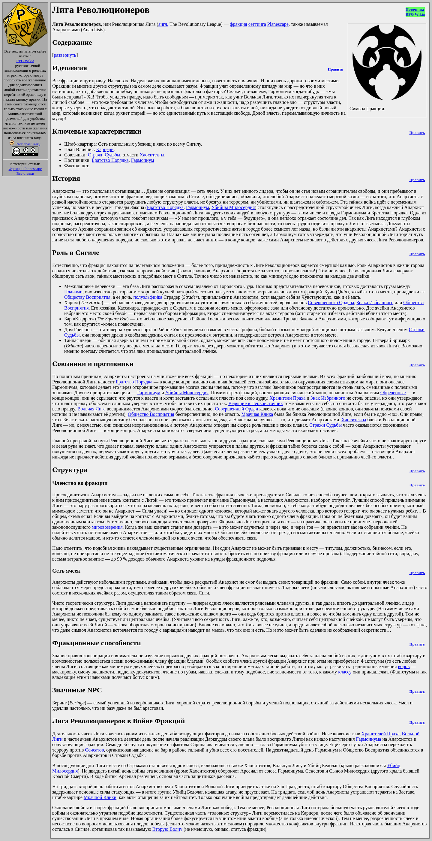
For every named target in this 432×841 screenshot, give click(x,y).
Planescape (278, 24)
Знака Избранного (374, 302)
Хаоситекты (152, 154)
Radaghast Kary (27, 144)
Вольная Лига (91, 408)
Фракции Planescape (25, 168)
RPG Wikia (25, 61)
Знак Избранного (327, 398)
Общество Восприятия (151, 414)
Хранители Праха (287, 398)
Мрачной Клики (100, 797)
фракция (238, 24)
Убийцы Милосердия (233, 207)
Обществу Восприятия (87, 297)
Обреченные (393, 392)
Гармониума (368, 739)
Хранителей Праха (380, 733)
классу (345, 671)
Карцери (105, 149)
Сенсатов (94, 749)
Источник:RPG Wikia (415, 12)
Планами (73, 291)
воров (404, 666)
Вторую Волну (167, 829)
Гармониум (142, 160)
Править (335, 69)
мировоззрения (107, 527)
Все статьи (25, 173)
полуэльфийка (148, 297)
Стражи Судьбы (104, 154)
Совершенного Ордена (331, 302)
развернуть (65, 55)
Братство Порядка (110, 160)
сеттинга (257, 24)
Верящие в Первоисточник (255, 403)
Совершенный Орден (236, 408)
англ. (163, 24)
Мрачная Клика (257, 414)
